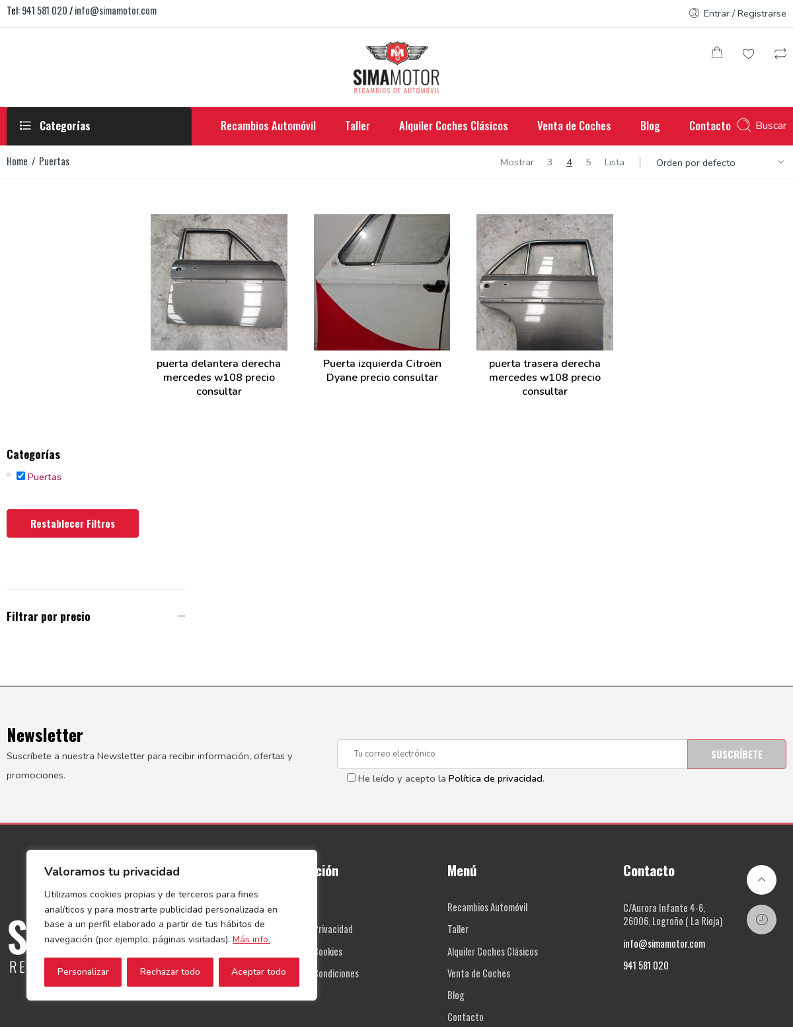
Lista (614, 162)
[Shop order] (722, 162)
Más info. (251, 939)
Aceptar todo (258, 971)
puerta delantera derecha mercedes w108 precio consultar (281, 360)
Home (17, 161)
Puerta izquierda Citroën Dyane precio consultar (426, 353)
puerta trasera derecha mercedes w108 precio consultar (572, 360)
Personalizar (83, 971)
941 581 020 (44, 10)
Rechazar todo (170, 971)
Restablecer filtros (72, 297)
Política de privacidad (496, 552)
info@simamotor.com (116, 10)
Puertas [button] (44, 251)
